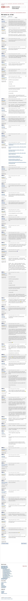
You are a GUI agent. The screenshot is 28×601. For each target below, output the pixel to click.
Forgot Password (3, 582)
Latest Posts (3, 3)
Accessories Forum (4, 578)
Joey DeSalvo (4, 143)
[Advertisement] (14, 554)
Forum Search (15, 8)
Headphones (19, 3)
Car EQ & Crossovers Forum (7, 571)
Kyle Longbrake (4, 491)
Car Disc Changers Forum (7, 570)
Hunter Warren (4, 505)
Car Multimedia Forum (6, 572)
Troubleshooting (3, 586)
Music (23, 3)
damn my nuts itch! (4, 464)
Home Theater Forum (4, 567)
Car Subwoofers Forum (6, 575)
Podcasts (2, 4)
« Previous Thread (5, 543)
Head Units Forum (5, 576)
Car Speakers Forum (6, 574)
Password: (11, 17)
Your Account (3, 587)
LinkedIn (2, 592)
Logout (2, 583)
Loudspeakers (10, 3)
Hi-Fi (6, 3)
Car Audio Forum (4, 568)
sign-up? (5, 16)
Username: (4, 17)
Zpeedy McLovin (4, 48)
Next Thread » (23, 543)
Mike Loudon (4, 29)
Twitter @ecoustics (4, 593)
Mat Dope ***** (4, 177)
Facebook (2, 591)
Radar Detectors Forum (6, 577)
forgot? (11, 16)
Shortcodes (3, 585)
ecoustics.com (6, 597)
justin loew (3, 55)
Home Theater (15, 3)
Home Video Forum (4, 566)
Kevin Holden (4, 299)
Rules (2, 584)
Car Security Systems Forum (7, 573)
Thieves (3, 432)
